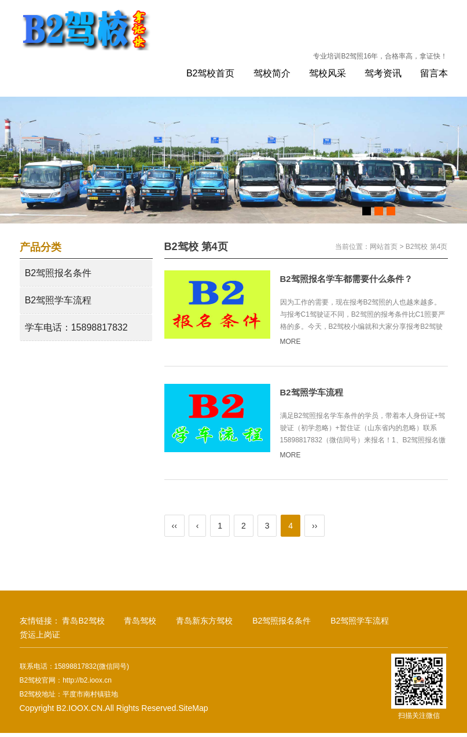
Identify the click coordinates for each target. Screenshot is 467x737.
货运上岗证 (40, 634)
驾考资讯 (383, 73)
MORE (295, 341)
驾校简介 (272, 73)
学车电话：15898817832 (76, 327)
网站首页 (384, 247)
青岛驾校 (140, 620)
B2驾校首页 (210, 73)
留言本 (434, 73)
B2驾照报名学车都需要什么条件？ (346, 279)
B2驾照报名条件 (58, 273)
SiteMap (193, 708)
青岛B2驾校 (83, 620)
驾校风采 (327, 73)
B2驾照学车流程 (58, 300)
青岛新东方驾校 (204, 620)
